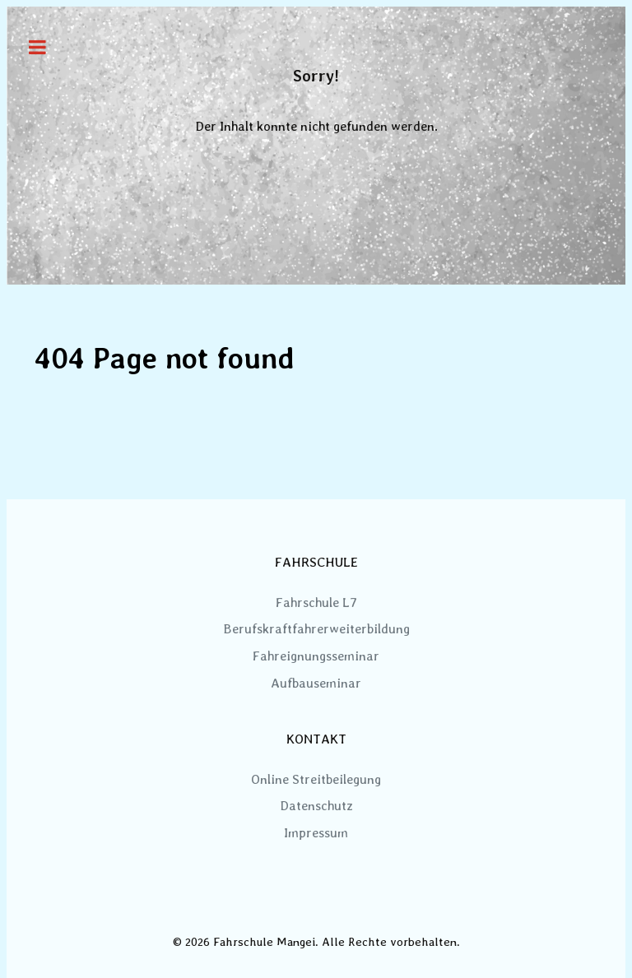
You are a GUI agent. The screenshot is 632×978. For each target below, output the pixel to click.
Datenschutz (316, 805)
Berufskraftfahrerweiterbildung (316, 629)
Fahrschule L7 (316, 602)
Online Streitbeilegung (316, 779)
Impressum (316, 833)
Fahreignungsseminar (316, 656)
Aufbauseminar (316, 683)
